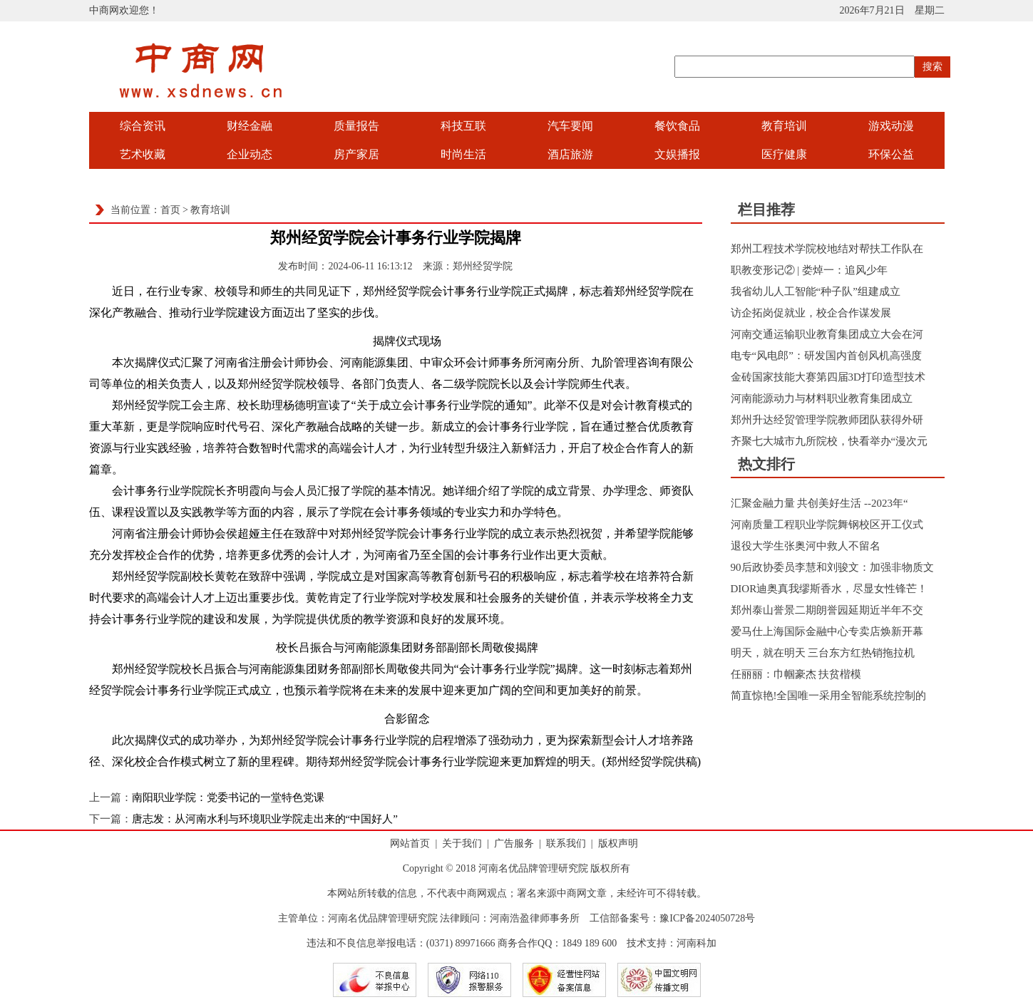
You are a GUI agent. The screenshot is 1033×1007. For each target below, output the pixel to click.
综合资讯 (142, 126)
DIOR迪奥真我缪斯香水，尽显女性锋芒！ (829, 588)
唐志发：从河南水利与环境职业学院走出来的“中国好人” (265, 819)
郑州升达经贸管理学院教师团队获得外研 (827, 419)
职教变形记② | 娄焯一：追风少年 (809, 270)
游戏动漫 (891, 126)
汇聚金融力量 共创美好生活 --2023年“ (819, 503)
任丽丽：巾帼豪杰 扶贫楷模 (796, 674)
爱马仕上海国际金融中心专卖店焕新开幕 (827, 631)
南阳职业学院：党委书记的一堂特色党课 (228, 797)
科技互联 (463, 126)
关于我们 (462, 843)
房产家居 (356, 154)
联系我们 (566, 843)
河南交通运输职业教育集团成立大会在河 (827, 334)
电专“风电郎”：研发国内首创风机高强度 (826, 355)
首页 (170, 210)
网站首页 (410, 843)
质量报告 (356, 126)
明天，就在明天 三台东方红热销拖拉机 (823, 653)
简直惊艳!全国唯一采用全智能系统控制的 (829, 695)
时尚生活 (463, 154)
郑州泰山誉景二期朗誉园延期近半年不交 (827, 610)
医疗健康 (784, 154)
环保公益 (891, 154)
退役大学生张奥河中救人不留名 (805, 546)
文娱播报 (677, 154)
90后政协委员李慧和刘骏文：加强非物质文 (832, 567)
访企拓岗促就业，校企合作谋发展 (811, 313)
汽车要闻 (570, 126)
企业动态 (249, 154)
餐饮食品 (677, 126)
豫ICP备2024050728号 (707, 918)
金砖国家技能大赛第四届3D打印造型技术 (828, 377)
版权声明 (618, 843)
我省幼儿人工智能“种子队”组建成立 (815, 291)
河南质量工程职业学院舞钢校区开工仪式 (827, 524)
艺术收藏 (142, 154)
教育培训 (784, 126)
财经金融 (249, 126)
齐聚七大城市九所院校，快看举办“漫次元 (829, 441)
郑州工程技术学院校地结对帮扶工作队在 (827, 248)
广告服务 (514, 843)
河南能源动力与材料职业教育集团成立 (822, 398)
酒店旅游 (570, 154)
